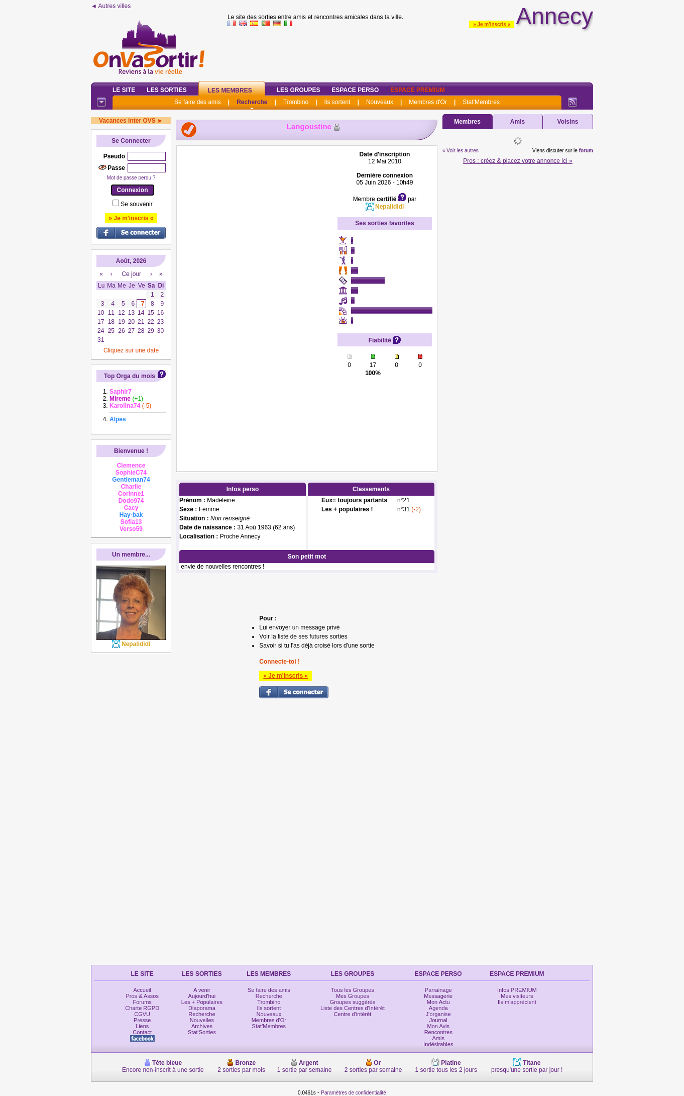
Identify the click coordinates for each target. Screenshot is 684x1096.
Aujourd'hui (202, 996)
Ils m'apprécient (517, 1002)
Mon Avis (438, 1026)
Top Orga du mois (129, 376)
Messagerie (438, 996)
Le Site (123, 90)
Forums (142, 1002)
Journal (438, 1020)
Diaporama (201, 1008)
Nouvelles (202, 1020)
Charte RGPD (142, 1008)
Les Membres (230, 90)
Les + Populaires (201, 1002)
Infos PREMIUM (517, 990)
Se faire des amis (197, 102)
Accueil (142, 990)
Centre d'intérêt (353, 1014)
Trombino (295, 102)
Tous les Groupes (352, 990)
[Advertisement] (257, 301)
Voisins (568, 121)
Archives (201, 1026)
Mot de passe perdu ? (131, 177)
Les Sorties (166, 90)
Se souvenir (136, 204)
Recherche (252, 102)
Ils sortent (337, 102)
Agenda (438, 1008)
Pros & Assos (142, 996)
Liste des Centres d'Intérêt (352, 1008)
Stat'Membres (481, 102)
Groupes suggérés (353, 1002)
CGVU (142, 1014)
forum (586, 150)
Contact (142, 1032)
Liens (142, 1026)
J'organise (438, 1014)
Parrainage (438, 990)
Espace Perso (355, 90)
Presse (142, 1020)
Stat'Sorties (202, 1032)
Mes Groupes (352, 996)
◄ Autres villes (111, 6)
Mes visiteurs (517, 996)
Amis (517, 121)
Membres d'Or (428, 102)
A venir (201, 990)
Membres (467, 121)
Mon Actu (438, 1002)
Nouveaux (379, 102)
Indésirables (438, 1044)
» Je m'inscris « (491, 24)
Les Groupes (298, 90)
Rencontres (438, 1032)
